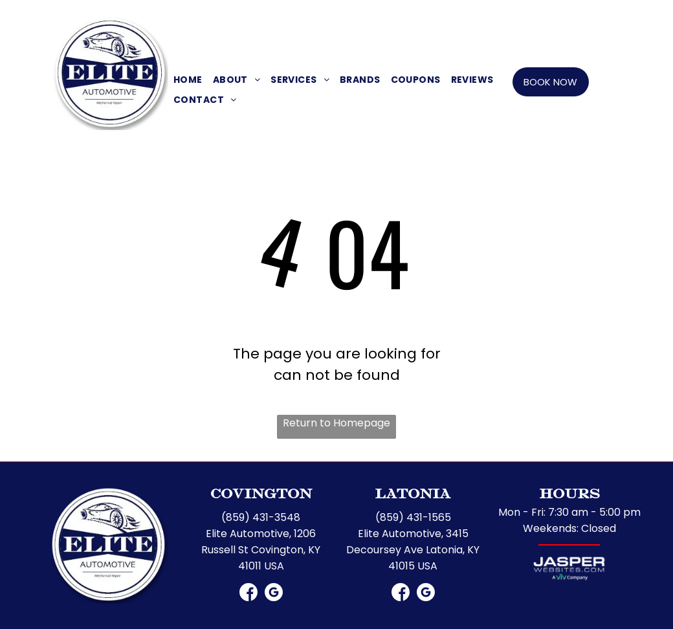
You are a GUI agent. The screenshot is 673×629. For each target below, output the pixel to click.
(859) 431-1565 (520, 16)
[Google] (347, 17)
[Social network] (325, 17)
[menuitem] (188, 80)
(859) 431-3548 (260, 517)
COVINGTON (207, 16)
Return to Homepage (336, 422)
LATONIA (460, 16)
